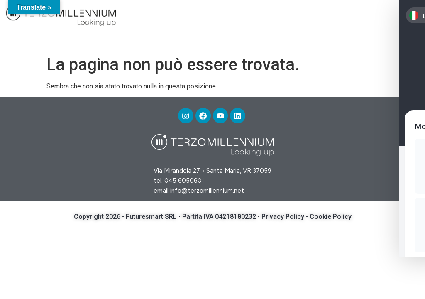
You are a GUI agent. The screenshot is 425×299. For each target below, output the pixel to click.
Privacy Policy (283, 218)
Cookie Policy (331, 218)
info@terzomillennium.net (207, 192)
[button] (406, 17)
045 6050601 (184, 182)
